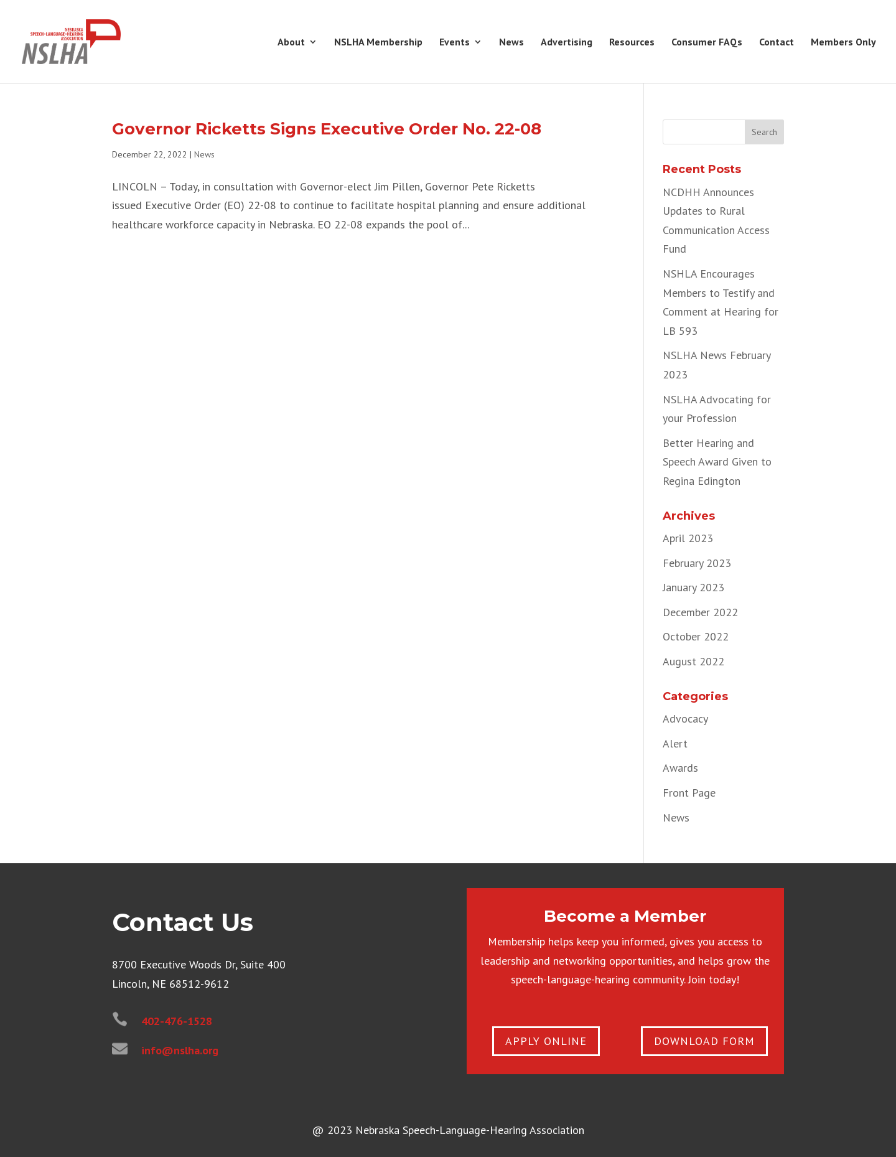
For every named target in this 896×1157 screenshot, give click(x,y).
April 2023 (688, 538)
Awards (680, 768)
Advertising (566, 42)
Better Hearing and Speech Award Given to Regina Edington (717, 462)
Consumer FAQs (706, 42)
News (511, 42)
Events (454, 42)
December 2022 (700, 612)
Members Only (843, 42)
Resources (632, 42)
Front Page (689, 792)
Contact (776, 42)
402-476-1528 (176, 1021)
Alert (675, 743)
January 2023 (693, 587)
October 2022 (696, 636)
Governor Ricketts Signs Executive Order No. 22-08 (326, 129)
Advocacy (685, 718)
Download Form (704, 1041)
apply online (546, 1041)
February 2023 (697, 563)
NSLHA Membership (378, 42)
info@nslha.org (179, 1050)
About (291, 42)
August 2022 (693, 661)
